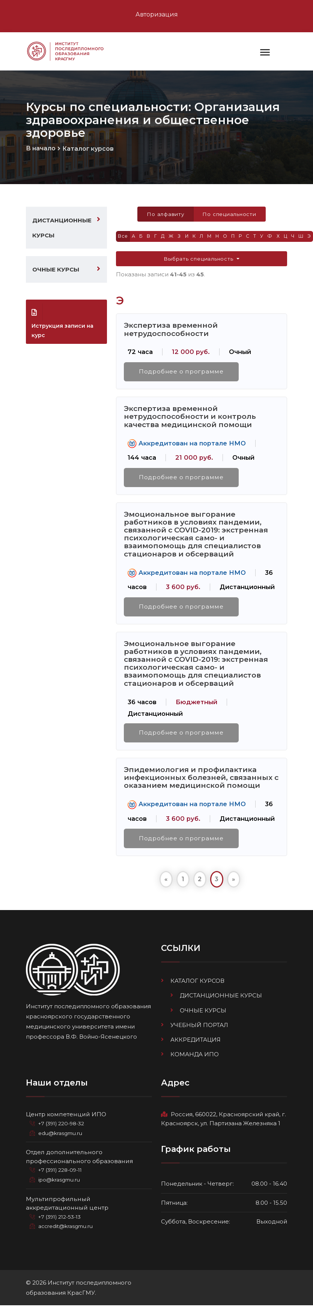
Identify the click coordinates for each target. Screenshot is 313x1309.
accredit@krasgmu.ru (66, 1230)
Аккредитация (195, 1043)
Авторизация (156, 14)
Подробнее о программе (181, 373)
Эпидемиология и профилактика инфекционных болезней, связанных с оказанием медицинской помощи (201, 781)
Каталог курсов (88, 149)
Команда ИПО (194, 1058)
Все (123, 237)
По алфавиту (165, 215)
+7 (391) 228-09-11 (61, 1174)
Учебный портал (199, 1029)
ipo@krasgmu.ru (60, 1183)
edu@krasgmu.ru (60, 1137)
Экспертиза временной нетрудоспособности (171, 330)
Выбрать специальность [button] (199, 260)
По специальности (229, 215)
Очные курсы (55, 270)
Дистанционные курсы (62, 228)
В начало (41, 149)
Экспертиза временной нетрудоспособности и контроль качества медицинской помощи (190, 418)
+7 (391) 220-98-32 (62, 1127)
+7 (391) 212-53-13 (60, 1221)
